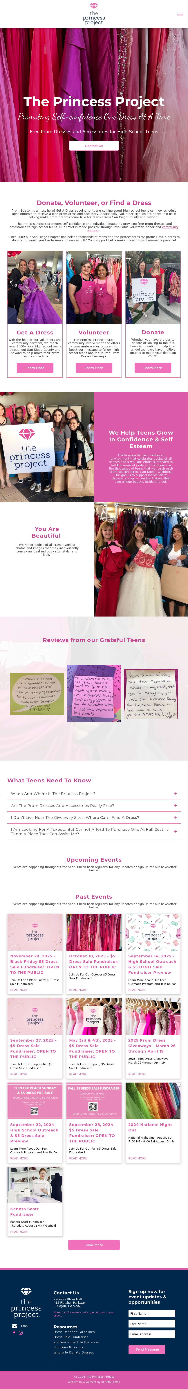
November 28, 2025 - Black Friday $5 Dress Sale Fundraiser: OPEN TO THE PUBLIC (34, 964)
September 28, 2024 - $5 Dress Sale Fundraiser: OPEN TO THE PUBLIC (92, 1132)
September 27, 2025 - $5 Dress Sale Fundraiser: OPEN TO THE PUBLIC (33, 1048)
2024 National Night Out (150, 1127)
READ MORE (19, 989)
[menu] (180, 14)
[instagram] (21, 1333)
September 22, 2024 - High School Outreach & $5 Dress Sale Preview (34, 1132)
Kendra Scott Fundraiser (24, 1212)
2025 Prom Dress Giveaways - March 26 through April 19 (152, 1045)
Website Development (82, 1382)
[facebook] (14, 1333)
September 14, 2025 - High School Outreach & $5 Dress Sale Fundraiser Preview (152, 964)
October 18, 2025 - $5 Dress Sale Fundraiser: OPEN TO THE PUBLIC (94, 961)
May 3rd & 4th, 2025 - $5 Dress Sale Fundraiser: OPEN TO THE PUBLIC (92, 1048)
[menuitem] (87, 1332)
